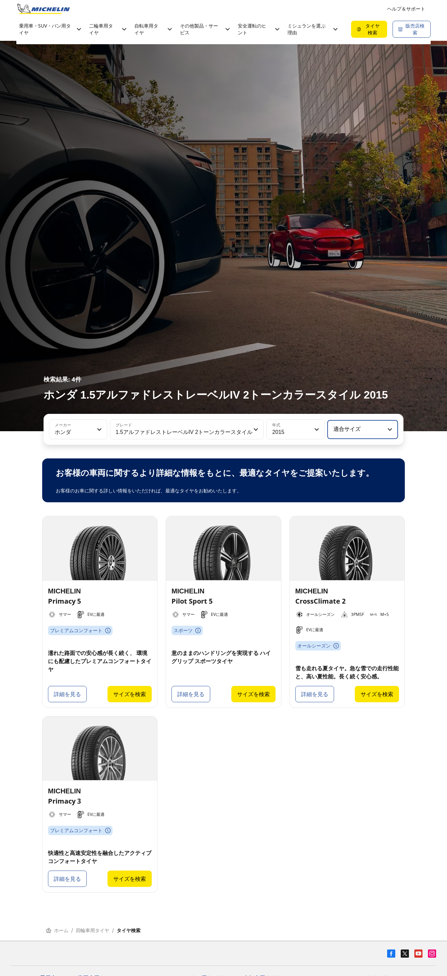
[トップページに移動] (43, 9)
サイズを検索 (129, 694)
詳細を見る (67, 694)
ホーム (57, 930)
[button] (98, 429)
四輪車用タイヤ (92, 930)
